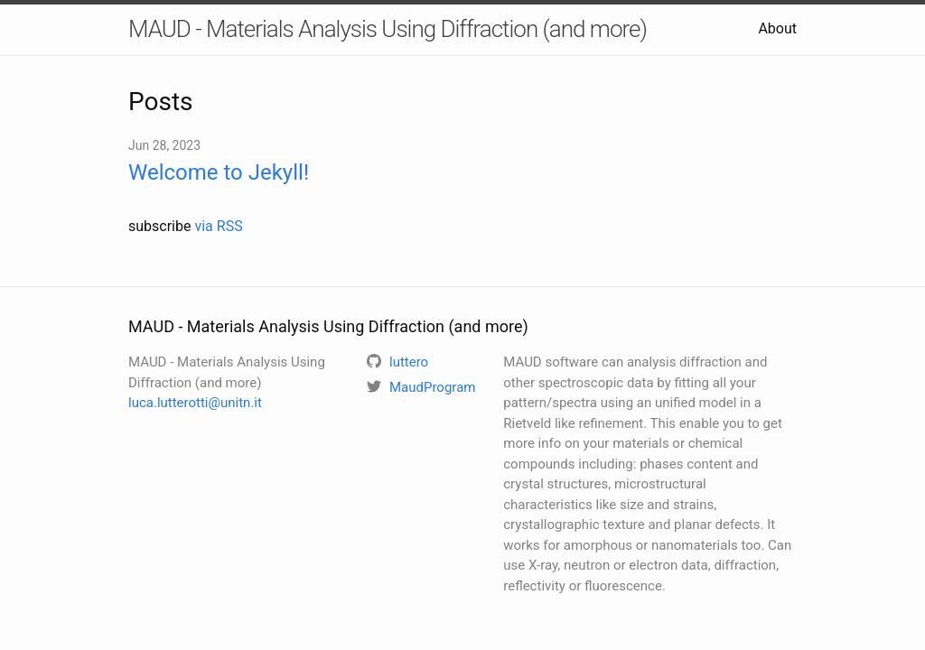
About (777, 28)
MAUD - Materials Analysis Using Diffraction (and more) (387, 28)
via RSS (218, 226)
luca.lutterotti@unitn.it (195, 403)
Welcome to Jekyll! (218, 172)
